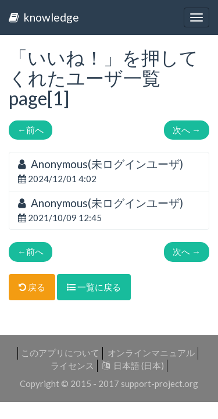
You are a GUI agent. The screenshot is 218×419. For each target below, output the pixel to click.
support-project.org (159, 383)
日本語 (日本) (133, 365)
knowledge (44, 17)
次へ (187, 130)
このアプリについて (60, 352)
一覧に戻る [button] (94, 287)
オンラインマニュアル (151, 352)
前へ (30, 130)
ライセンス (72, 365)
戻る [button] (32, 287)
